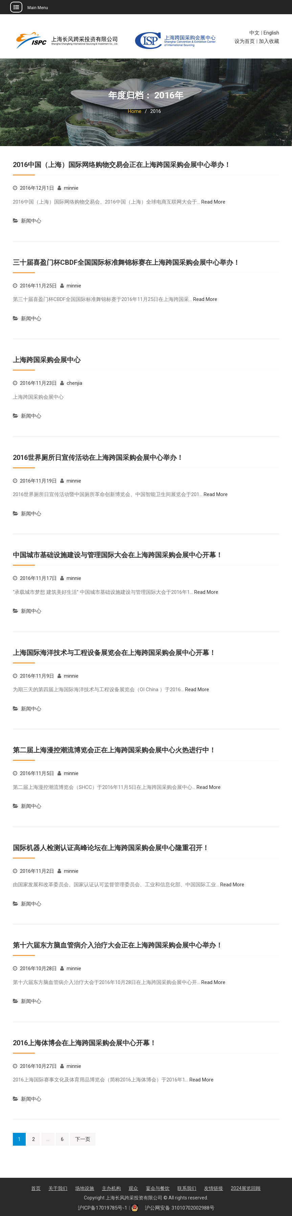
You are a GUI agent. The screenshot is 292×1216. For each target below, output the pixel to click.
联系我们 (186, 1188)
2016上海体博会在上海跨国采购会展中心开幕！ (84, 1043)
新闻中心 (31, 221)
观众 (133, 1188)
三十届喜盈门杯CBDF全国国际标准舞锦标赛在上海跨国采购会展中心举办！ (126, 262)
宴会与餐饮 (158, 1188)
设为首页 (244, 41)
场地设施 (84, 1188)
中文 (254, 33)
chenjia (74, 383)
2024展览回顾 (246, 1188)
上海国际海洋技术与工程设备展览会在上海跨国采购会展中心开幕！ (114, 653)
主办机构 (111, 1188)
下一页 (82, 1139)
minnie (71, 188)
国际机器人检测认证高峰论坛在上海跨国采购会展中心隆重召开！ (111, 848)
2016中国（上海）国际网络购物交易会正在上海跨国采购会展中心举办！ (122, 165)
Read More (213, 202)
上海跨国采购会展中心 (47, 360)
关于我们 (57, 1188)
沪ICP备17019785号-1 (102, 1208)
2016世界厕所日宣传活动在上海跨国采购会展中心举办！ (98, 457)
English (271, 33)
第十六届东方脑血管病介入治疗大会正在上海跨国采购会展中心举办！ (118, 945)
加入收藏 (269, 41)
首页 (36, 1188)
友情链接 (213, 1188)
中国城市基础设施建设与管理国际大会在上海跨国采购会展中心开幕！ (118, 555)
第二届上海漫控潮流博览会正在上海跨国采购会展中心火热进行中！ (114, 750)
